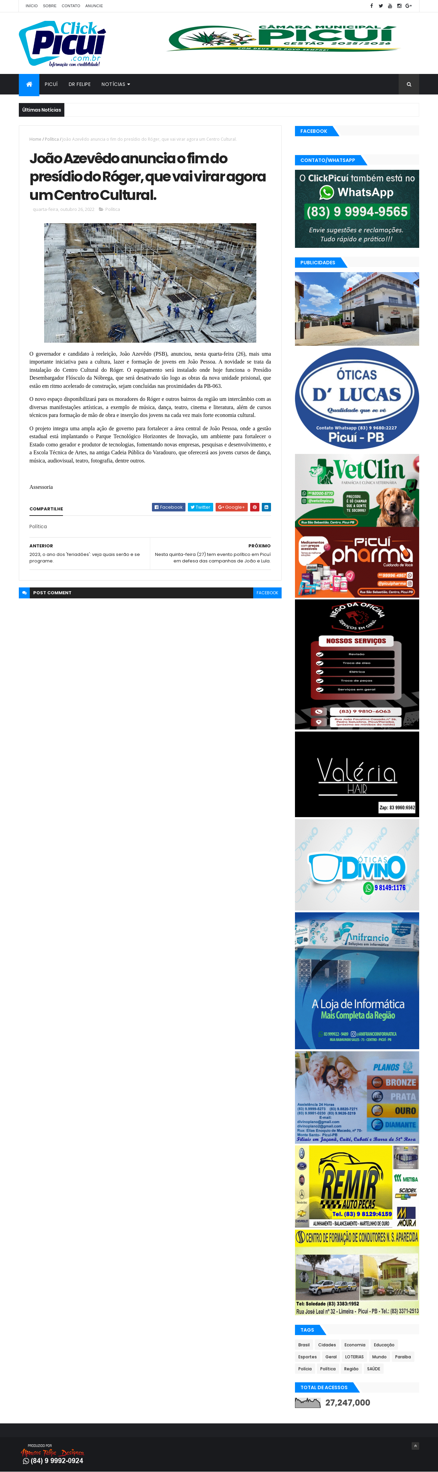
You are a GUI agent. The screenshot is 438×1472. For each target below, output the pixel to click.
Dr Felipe (80, 84)
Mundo (379, 1357)
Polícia (305, 1369)
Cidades (327, 1345)
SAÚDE (373, 1369)
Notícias (113, 84)
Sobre (49, 6)
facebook (267, 593)
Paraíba (403, 1357)
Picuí (51, 84)
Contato (71, 6)
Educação (384, 1345)
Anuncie (94, 6)
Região (351, 1369)
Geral (331, 1357)
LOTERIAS (354, 1357)
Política (52, 139)
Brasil (304, 1345)
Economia (355, 1345)
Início (32, 6)
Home (35, 139)
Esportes (307, 1357)
